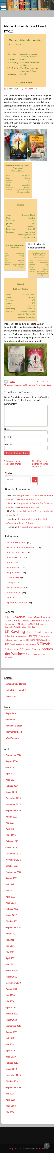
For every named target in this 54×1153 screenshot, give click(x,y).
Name (8, 429)
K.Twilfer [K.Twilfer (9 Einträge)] (9, 636)
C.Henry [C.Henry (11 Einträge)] (16, 620)
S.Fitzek (47, 385)
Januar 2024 (11, 792)
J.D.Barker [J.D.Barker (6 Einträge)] (31, 627)
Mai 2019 (10, 1044)
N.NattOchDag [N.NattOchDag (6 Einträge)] (43, 640)
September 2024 (13, 755)
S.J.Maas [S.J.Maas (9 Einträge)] (9, 649)
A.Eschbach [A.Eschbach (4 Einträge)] (29, 617)
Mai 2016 (10, 1112)
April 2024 (10, 773)
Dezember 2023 (13, 798)
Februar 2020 (12, 1013)
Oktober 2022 (12, 866)
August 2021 (11, 933)
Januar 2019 (11, 1069)
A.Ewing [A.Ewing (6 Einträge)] (37, 617)
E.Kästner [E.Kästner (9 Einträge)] (44, 620)
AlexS (12, 381)
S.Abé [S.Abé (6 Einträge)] (25, 644)
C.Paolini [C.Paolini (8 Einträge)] (25, 620)
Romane (11, 597)
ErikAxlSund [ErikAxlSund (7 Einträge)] (10, 624)
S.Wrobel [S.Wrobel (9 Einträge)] (36, 649)
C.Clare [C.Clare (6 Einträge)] (8, 620)
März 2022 (11, 903)
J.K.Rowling (30, 385)
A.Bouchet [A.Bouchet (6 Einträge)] (9, 617)
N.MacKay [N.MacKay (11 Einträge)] (31, 639)
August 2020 (11, 989)
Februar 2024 (12, 786)
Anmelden (10, 719)
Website (8, 444)
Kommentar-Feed (14, 732)
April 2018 (10, 1099)
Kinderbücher (13, 567)
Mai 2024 (10, 767)
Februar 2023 (12, 841)
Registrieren (11, 713)
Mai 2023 (10, 823)
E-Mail (8, 436)
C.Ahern (10, 385)
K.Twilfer (39, 385)
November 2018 (13, 1075)
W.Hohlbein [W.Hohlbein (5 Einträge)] (9, 657)
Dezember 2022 (13, 853)
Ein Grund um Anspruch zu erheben (35, 526)
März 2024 (11, 779)
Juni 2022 (10, 890)
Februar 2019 (12, 1063)
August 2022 (11, 878)
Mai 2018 (10, 1093)
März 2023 (11, 835)
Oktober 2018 (12, 1081)
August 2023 (11, 816)
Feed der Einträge (14, 725)
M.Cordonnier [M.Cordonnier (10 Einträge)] (43, 636)
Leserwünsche (14, 577)
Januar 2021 (11, 976)
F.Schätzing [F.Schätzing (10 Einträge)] (33, 623)
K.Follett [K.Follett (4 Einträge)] (51, 632)
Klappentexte (13, 572)
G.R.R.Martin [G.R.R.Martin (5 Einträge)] (44, 624)
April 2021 (10, 958)
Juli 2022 (10, 884)
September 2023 (13, 810)
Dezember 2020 (13, 983)
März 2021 (11, 964)
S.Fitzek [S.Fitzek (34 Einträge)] (43, 643)
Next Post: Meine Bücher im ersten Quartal (40, 463)
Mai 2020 (10, 1001)
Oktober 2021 (12, 921)
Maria (9, 503)
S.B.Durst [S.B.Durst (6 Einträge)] (32, 644)
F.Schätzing (19, 385)
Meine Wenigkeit (15, 587)
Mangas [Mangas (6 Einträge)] (22, 640)
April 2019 (10, 1050)
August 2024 (11, 761)
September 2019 (13, 1026)
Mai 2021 (10, 952)
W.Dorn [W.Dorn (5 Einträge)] (43, 654)
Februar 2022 (12, 909)
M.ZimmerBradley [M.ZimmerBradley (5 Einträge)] (11, 640)
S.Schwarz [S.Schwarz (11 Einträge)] (25, 649)
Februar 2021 (12, 970)
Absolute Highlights (17, 542)
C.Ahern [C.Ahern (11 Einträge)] (45, 617)
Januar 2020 (11, 1019)
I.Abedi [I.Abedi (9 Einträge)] (8, 627)
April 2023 (10, 829)
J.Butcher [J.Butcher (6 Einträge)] (22, 627)
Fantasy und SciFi (15, 552)
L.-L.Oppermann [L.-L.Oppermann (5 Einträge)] (20, 636)
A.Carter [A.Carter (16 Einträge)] (19, 617)
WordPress (40, 1148)
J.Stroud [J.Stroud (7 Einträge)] (37, 632)
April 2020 (10, 1007)
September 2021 (13, 927)
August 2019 (11, 1032)
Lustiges (11, 582)
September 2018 (13, 1087)
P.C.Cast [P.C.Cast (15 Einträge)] (10, 644)
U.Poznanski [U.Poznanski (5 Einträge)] (35, 654)
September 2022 (13, 872)
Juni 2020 (10, 995)
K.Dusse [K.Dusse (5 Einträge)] (44, 632)
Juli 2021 (10, 939)
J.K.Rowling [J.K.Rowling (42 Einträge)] (15, 631)
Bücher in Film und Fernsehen (21, 547)
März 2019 (11, 1056)
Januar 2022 (11, 915)
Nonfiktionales (14, 592)
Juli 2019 (10, 1038)
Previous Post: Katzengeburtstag (12, 462)
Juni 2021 (10, 946)
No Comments (31, 88)
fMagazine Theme (16, 1148)
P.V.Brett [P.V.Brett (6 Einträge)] (19, 644)
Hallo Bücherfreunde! (16, 690)
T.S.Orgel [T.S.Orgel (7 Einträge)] (26, 654)
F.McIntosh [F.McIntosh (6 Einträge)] (21, 624)
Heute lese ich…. (15, 557)
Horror (10, 562)
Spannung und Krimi (17, 602)
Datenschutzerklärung (16, 684)
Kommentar (10, 403)
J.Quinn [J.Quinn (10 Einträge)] (29, 632)
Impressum (11, 696)
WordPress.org (12, 738)
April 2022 (10, 896)
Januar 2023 (11, 847)
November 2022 (13, 859)
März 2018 (11, 1106)
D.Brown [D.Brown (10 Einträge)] (34, 620)
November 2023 (13, 804)
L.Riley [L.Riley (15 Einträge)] (31, 636)
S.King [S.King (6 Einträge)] (17, 649)
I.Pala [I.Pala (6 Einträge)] (15, 627)
